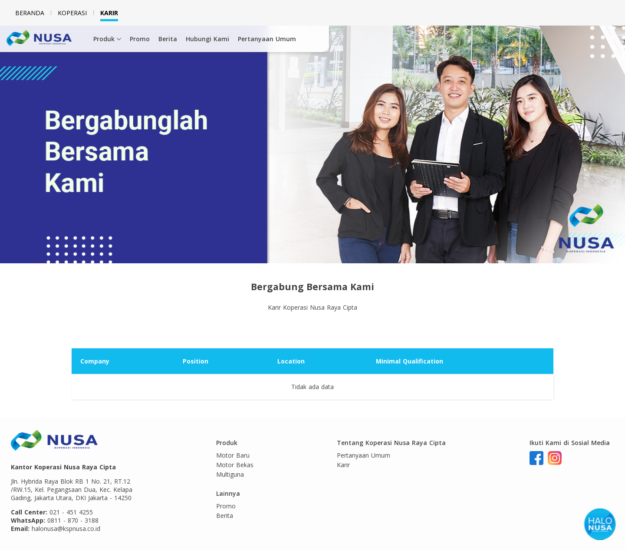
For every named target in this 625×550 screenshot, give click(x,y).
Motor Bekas (234, 465)
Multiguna (230, 474)
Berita (167, 39)
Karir (109, 13)
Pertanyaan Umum (267, 39)
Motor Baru (233, 455)
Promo (140, 39)
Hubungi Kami (207, 39)
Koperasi (72, 13)
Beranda (29, 13)
